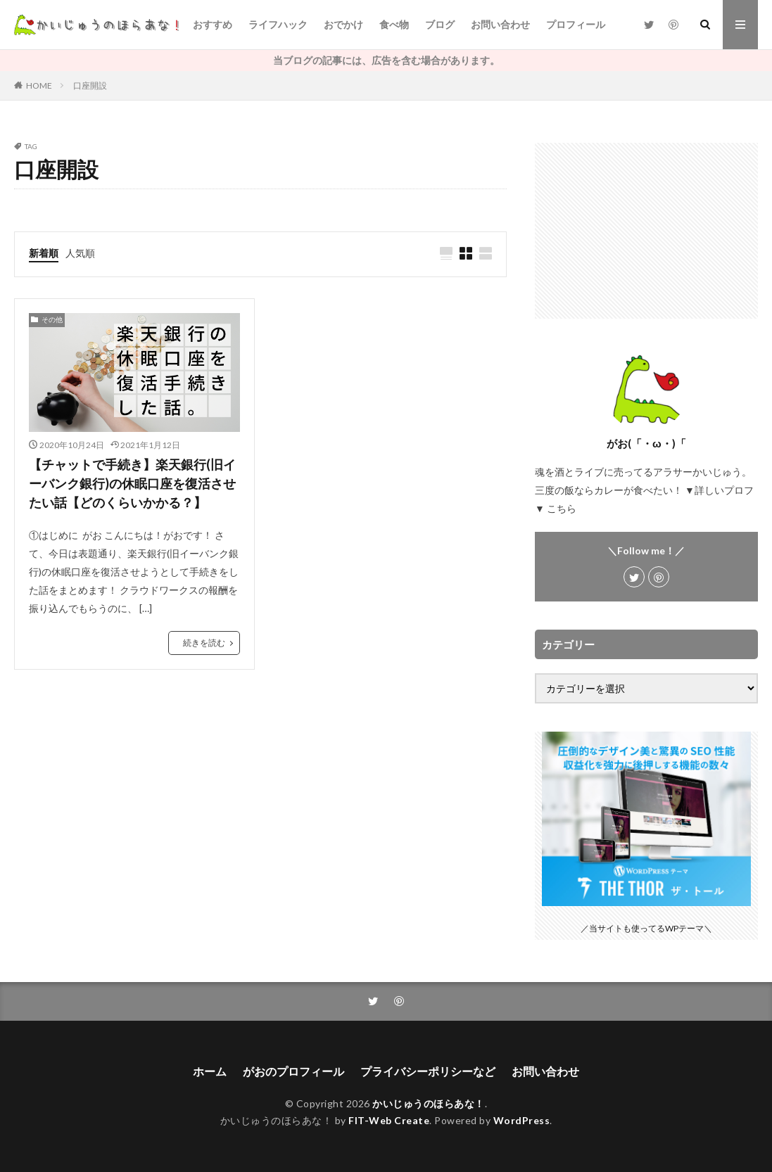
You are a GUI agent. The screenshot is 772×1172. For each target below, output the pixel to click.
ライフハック (278, 24)
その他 (52, 319)
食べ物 (394, 24)
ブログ (440, 24)
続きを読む (204, 642)
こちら (561, 508)
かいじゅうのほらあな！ (428, 1103)
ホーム (210, 1071)
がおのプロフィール (293, 1071)
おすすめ (212, 24)
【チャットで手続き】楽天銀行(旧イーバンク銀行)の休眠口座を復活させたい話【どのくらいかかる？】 (132, 483)
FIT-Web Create (388, 1120)
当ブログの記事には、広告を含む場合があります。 (386, 60)
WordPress (521, 1120)
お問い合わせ (500, 24)
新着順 (43, 253)
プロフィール (575, 24)
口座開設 (90, 85)
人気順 (80, 253)
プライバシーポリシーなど (427, 1071)
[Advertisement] (646, 231)
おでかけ (343, 24)
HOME (39, 85)
